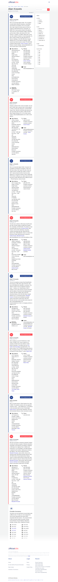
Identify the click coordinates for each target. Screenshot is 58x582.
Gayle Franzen (13, 409)
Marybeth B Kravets (14, 452)
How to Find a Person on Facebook (42, 566)
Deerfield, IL (41, 32)
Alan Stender (13, 530)
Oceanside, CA (41, 37)
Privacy (28, 564)
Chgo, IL (40, 30)
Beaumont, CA (41, 28)
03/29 (42, 565)
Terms (28, 562)
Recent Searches (39, 562)
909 (39, 59)
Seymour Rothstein (14, 461)
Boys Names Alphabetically (41, 572)
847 (39, 57)
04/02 (39, 563)
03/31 (36, 565)
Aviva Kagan (17, 346)
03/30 (39, 565)
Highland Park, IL (42, 35)
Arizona (40, 20)
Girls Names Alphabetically (41, 569)
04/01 (42, 563)
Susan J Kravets (24, 43)
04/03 (36, 563)
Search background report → (26, 16)
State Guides (11, 567)
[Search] (41, 9)
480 (39, 52)
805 (39, 55)
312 (39, 50)
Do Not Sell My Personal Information (16, 564)
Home (9, 562)
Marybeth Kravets (20, 235)
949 (39, 62)
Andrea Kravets (25, 228)
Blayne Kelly (29, 351)
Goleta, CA (41, 33)
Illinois (40, 23)
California (40, 21)
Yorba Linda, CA (42, 40)
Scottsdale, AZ (41, 38)
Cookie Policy (29, 567)
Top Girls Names (38, 570)
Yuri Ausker (14, 389)
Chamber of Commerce (13, 569)
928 (39, 60)
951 (39, 64)
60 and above (41, 45)
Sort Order (31, 12)
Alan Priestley (13, 528)
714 (39, 54)
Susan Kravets (26, 124)
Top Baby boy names (39, 568)
